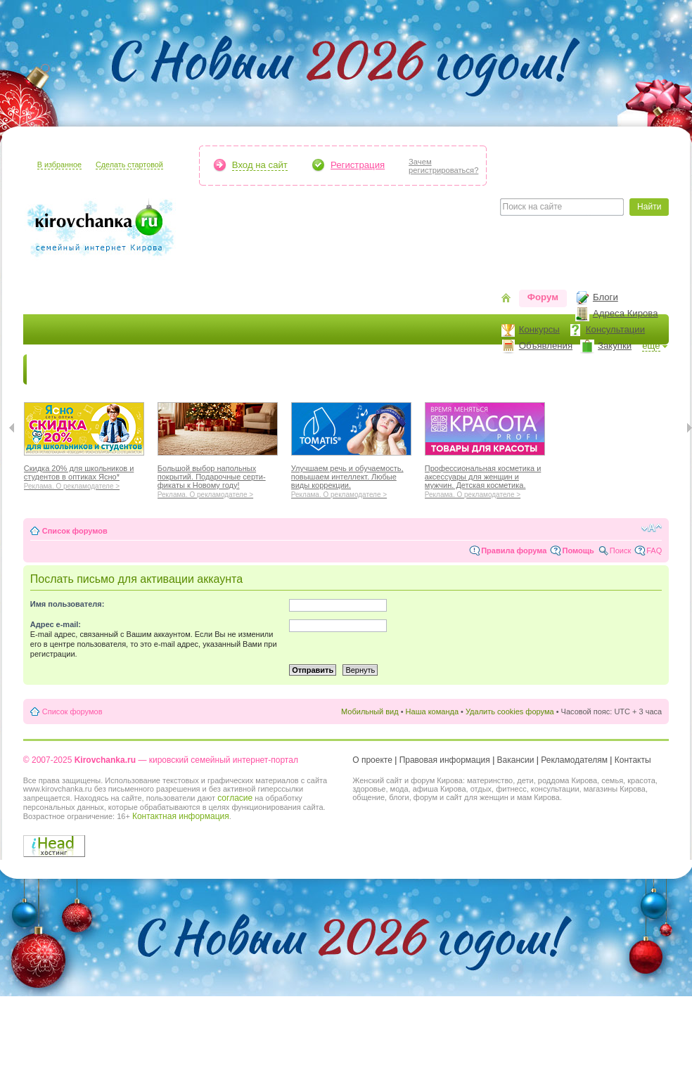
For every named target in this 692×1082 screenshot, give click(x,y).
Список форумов (75, 531)
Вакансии (515, 760)
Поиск (620, 550)
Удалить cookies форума (510, 711)
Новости (54, 369)
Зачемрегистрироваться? (443, 165)
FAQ (654, 550)
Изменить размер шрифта (651, 528)
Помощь (578, 550)
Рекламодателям (574, 760)
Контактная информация (180, 816)
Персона (593, 369)
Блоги (605, 297)
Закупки (615, 345)
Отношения (451, 369)
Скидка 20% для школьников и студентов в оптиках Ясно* (84, 475)
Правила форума (513, 550)
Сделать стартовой (129, 164)
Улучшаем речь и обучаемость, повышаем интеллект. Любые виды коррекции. (351, 479)
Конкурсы (539, 329)
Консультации (615, 329)
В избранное (59, 164)
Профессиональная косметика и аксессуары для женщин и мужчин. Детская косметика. (485, 479)
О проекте (372, 760)
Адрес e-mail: (55, 624)
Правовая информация (444, 760)
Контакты (633, 760)
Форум (542, 297)
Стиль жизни (525, 369)
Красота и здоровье (191, 369)
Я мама (109, 369)
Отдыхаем (382, 369)
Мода (268, 369)
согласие (234, 798)
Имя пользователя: (67, 604)
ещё (651, 345)
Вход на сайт (260, 165)
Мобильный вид (370, 711)
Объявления (545, 345)
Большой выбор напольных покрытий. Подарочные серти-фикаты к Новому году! (218, 479)
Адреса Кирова (625, 313)
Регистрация (358, 165)
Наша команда (432, 711)
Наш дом (319, 369)
